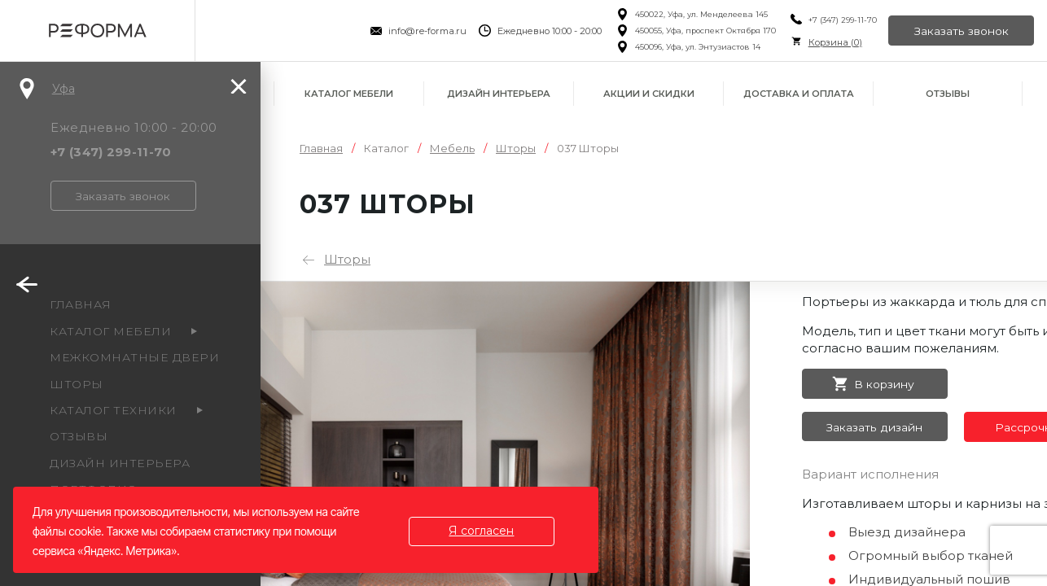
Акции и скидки (648, 93)
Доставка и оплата (798, 93)
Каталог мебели (348, 93)
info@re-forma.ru (426, 31)
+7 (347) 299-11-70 (840, 19)
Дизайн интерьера (498, 93)
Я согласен (482, 530)
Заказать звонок (960, 31)
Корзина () (833, 42)
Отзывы (948, 93)
